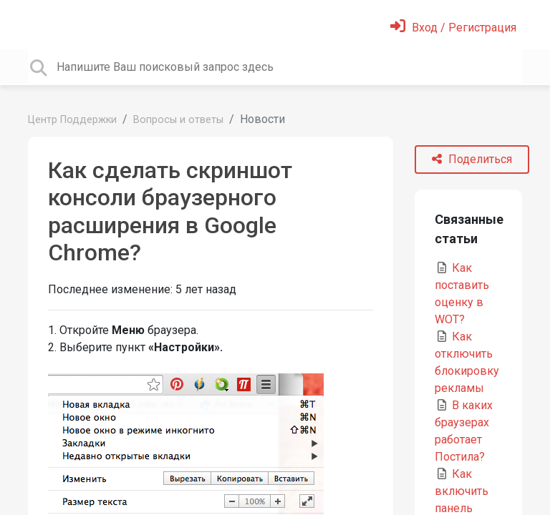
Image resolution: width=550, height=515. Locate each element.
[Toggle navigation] (37, 24)
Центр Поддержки (72, 120)
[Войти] (453, 27)
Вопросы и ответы (178, 120)
